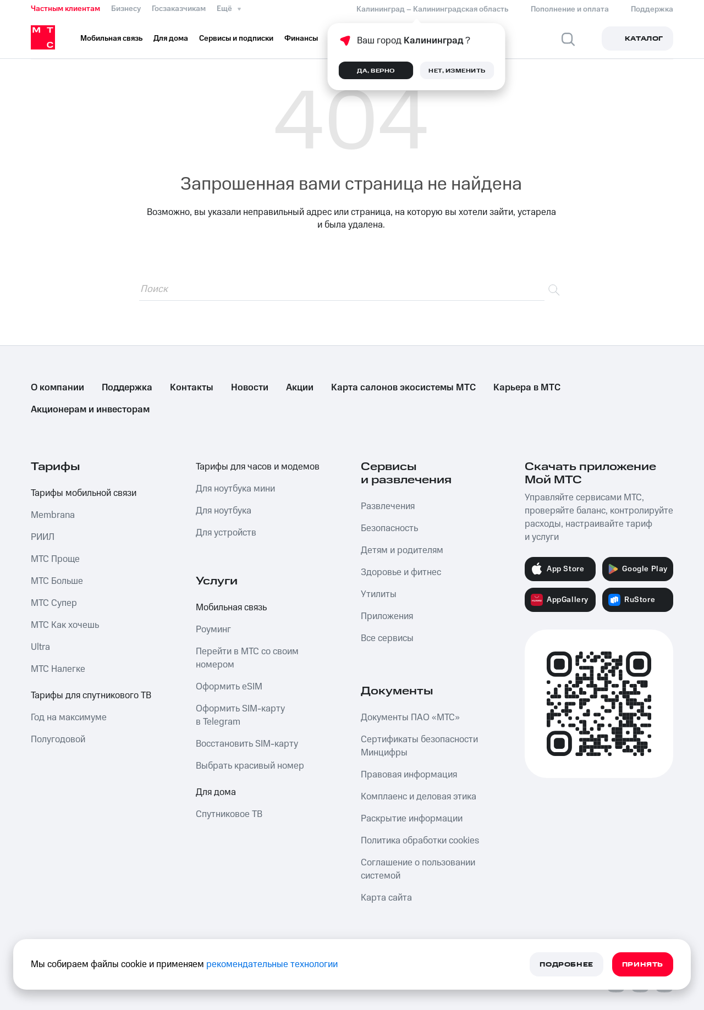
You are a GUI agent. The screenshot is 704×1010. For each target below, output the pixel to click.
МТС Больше (57, 581)
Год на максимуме (69, 717)
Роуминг (213, 629)
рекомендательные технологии (272, 964)
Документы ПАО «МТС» (410, 717)
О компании (57, 387)
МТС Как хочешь (65, 625)
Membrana (53, 515)
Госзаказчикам (179, 8)
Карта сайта (386, 897)
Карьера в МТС (526, 387)
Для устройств (226, 532)
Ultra (40, 647)
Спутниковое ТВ (229, 814)
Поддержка (127, 387)
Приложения (387, 616)
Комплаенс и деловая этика (418, 796)
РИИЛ (42, 537)
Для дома (216, 792)
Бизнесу (126, 8)
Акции (300, 387)
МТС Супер (54, 603)
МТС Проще (55, 559)
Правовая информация (409, 774)
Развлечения (388, 506)
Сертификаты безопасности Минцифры (419, 746)
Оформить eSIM (229, 686)
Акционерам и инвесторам (90, 409)
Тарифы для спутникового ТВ (91, 695)
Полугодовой (58, 739)
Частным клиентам (65, 8)
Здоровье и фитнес (401, 572)
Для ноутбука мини (235, 488)
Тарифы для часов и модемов (258, 466)
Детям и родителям (402, 550)
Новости (249, 387)
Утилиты (379, 594)
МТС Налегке (58, 669)
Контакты (191, 387)
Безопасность (389, 528)
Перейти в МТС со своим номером (247, 658)
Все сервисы (387, 638)
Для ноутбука (223, 510)
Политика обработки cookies (420, 840)
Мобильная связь (231, 607)
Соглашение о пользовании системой (418, 869)
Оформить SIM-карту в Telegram (240, 715)
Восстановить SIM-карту (247, 743)
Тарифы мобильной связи (83, 493)
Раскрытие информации (412, 818)
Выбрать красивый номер (250, 765)
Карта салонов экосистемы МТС (403, 387)
